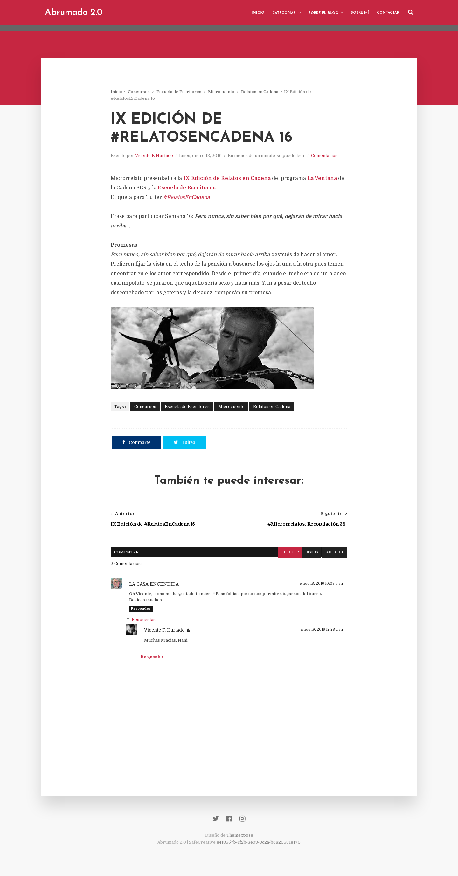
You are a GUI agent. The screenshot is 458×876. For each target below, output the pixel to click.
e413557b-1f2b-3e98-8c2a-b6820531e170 (259, 844)
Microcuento (224, 92)
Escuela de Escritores (181, 92)
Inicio (256, 12)
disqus (309, 553)
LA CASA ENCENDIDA (156, 585)
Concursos (141, 92)
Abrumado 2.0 (75, 12)
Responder (143, 610)
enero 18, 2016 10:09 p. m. (319, 585)
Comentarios (327, 156)
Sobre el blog (322, 13)
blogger (287, 553)
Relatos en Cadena (262, 92)
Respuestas (146, 620)
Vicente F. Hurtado (157, 156)
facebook (332, 553)
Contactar (387, 12)
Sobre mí (359, 12)
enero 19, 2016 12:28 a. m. (319, 631)
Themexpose (239, 837)
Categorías (283, 13)
